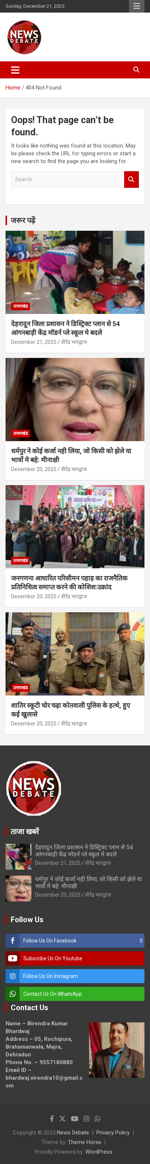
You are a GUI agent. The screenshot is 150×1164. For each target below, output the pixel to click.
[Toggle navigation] (15, 69)
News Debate (73, 1132)
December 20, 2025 (34, 469)
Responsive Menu (136, 6)
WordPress (98, 1151)
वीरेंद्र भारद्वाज (74, 342)
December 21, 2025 (34, 342)
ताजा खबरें (25, 831)
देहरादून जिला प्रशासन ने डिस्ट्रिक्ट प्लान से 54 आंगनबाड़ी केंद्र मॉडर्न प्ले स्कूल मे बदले (84, 851)
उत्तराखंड (20, 306)
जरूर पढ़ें (23, 220)
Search (131, 179)
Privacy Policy (113, 1132)
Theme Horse (84, 1142)
